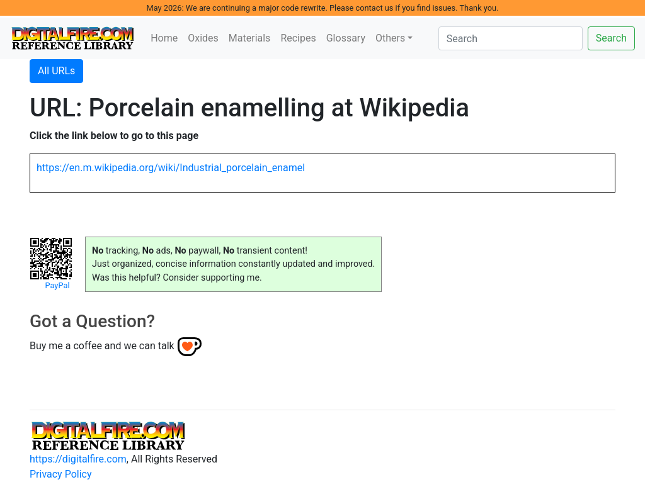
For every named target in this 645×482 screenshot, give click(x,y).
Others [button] (390, 38)
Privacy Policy (61, 474)
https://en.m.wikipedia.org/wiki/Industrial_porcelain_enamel (171, 168)
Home (164, 38)
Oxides (203, 38)
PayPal (57, 285)
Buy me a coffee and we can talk (102, 346)
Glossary (345, 38)
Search (611, 38)
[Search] (510, 38)
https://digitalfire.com (78, 459)
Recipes (298, 38)
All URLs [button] (56, 71)
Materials (250, 38)
